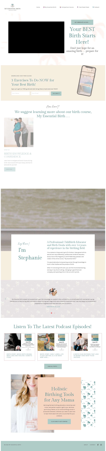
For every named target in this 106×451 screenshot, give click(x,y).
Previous (5, 300)
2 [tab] (54, 314)
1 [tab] (51, 314)
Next (100, 300)
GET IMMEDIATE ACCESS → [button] (82, 22)
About (86, 446)
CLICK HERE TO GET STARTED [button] (59, 423)
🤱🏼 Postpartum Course (67, 7)
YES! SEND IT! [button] (56, 93)
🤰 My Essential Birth (49, 7)
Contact (92, 446)
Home (38, 7)
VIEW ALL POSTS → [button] (53, 367)
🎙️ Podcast (95, 7)
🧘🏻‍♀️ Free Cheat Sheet (83, 7)
